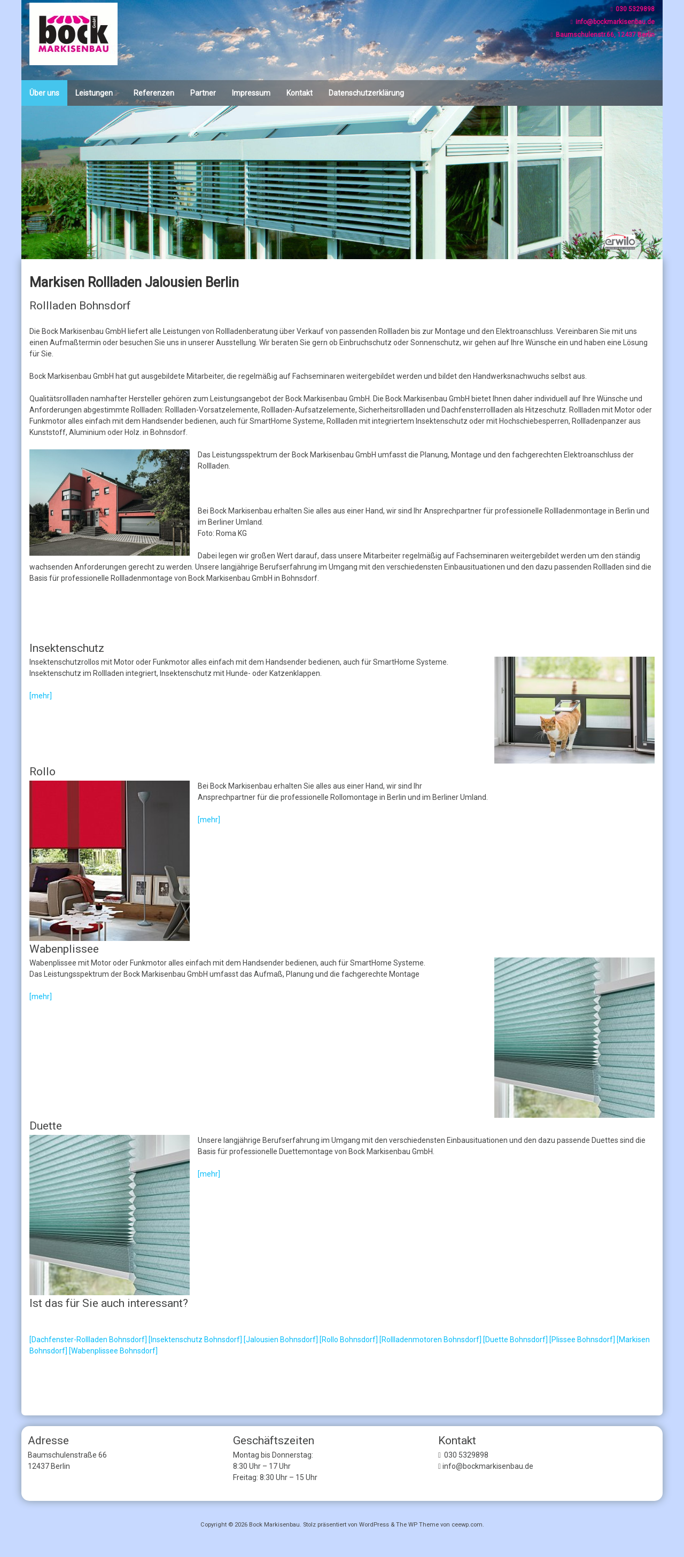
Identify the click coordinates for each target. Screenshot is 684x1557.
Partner (203, 93)
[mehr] (40, 695)
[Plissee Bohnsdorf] (582, 1339)
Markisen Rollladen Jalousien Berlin (134, 282)
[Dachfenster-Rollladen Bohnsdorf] (88, 1339)
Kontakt (299, 93)
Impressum (251, 93)
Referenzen (154, 93)
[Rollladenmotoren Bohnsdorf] (430, 1339)
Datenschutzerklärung (366, 93)
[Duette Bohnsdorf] (515, 1339)
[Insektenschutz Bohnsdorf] (195, 1339)
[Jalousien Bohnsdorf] (281, 1339)
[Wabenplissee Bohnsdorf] (113, 1350)
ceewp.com (467, 1524)
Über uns (44, 93)
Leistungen (94, 93)
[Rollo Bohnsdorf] (349, 1339)
